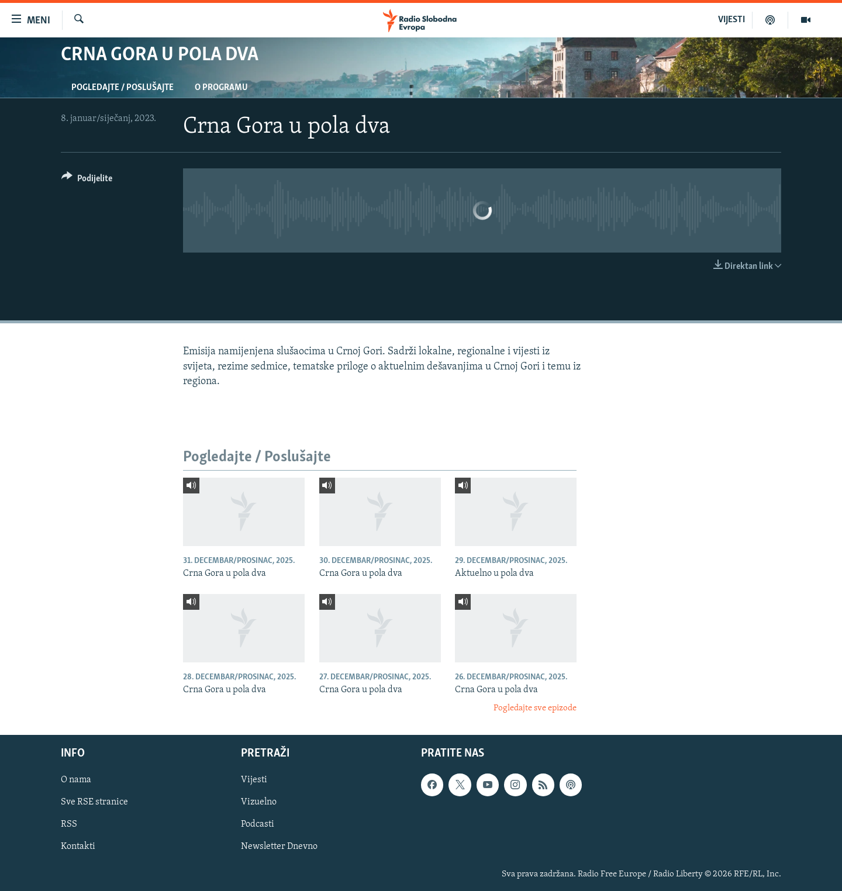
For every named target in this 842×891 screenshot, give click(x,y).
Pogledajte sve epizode (535, 708)
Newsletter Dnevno (279, 846)
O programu (221, 87)
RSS (69, 824)
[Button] (86, 180)
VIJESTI (731, 20)
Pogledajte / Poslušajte (122, 87)
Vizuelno (259, 802)
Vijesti (254, 780)
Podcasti (257, 824)
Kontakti (78, 846)
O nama (76, 780)
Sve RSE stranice (94, 802)
